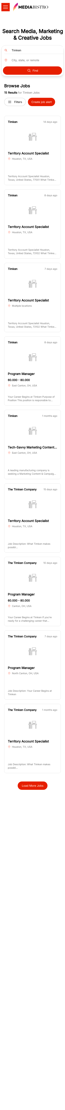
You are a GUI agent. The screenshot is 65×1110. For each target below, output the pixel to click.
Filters (15, 102)
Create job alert (41, 102)
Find (32, 70)
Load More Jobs (32, 785)
